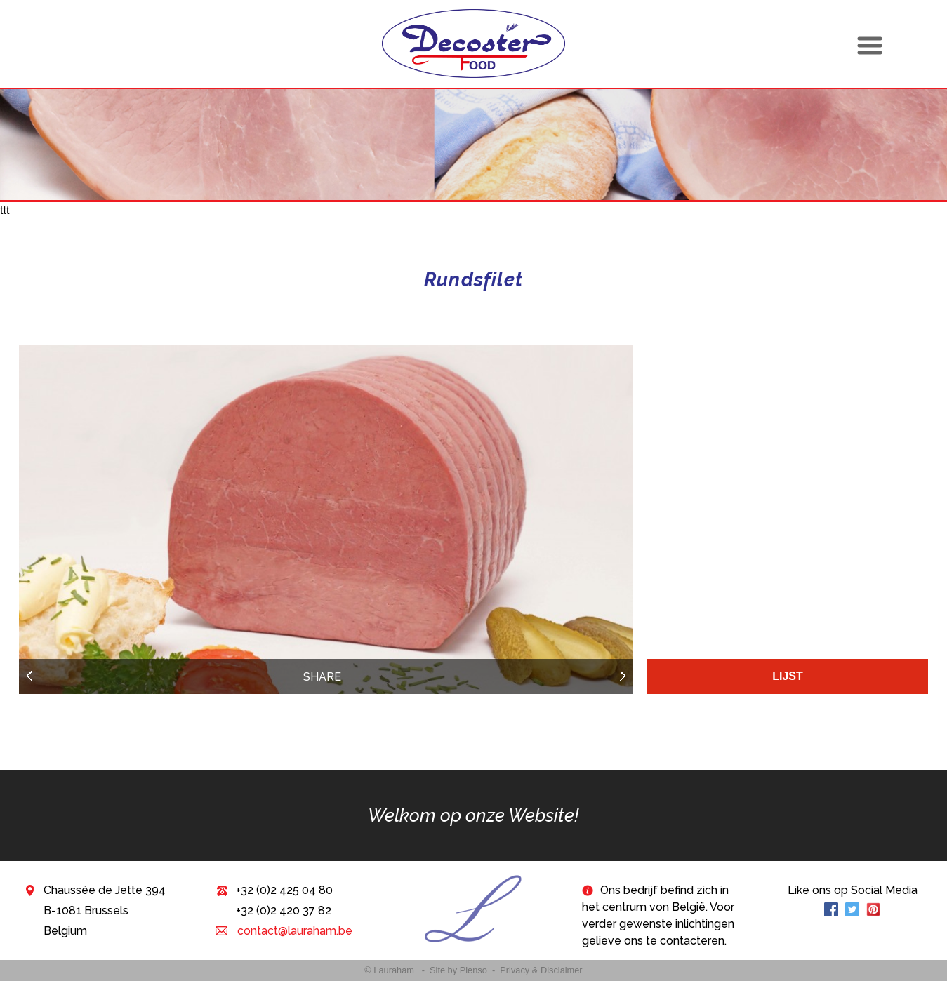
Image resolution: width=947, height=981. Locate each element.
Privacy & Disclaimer (541, 970)
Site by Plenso (458, 970)
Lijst (787, 676)
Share (322, 676)
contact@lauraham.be (293, 930)
